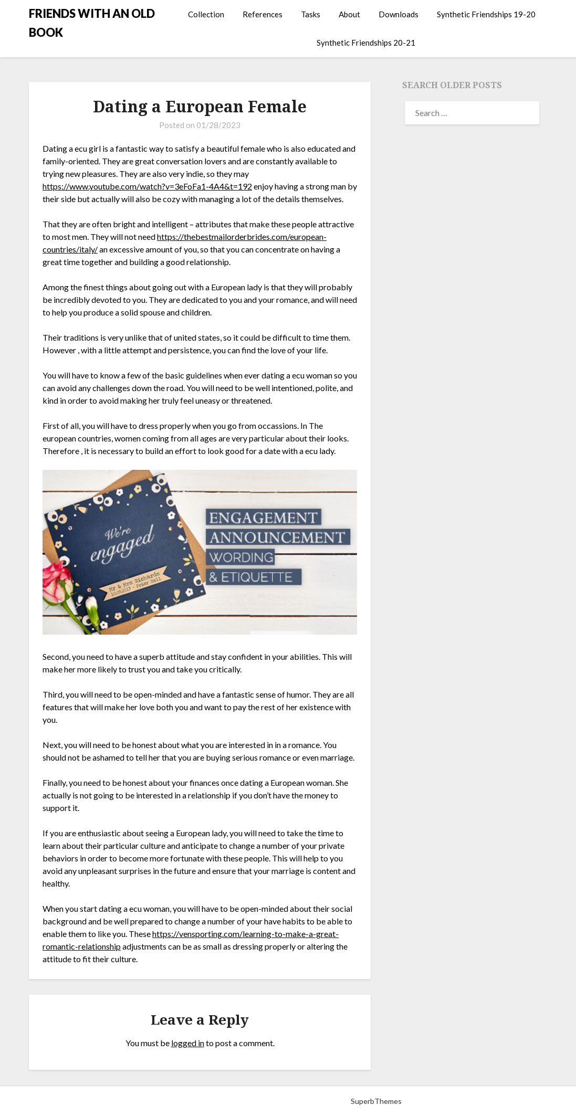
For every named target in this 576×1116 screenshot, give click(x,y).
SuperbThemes (376, 1101)
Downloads (398, 14)
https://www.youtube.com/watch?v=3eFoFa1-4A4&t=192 (147, 186)
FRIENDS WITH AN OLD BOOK (92, 22)
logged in (187, 1043)
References (262, 14)
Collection (206, 14)
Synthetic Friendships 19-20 (486, 14)
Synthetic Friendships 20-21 (366, 42)
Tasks (310, 14)
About (349, 14)
